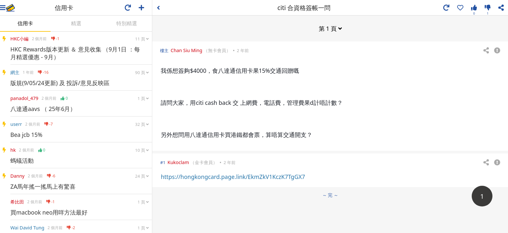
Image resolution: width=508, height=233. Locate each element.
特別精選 (126, 23)
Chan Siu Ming (186, 50)
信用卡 (25, 23)
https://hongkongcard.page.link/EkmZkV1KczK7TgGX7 (233, 177)
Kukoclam (178, 162)
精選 (76, 23)
